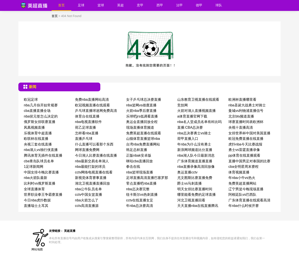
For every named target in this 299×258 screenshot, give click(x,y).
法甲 (179, 5)
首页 (61, 5)
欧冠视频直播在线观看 (92, 105)
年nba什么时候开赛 (243, 206)
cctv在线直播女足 (139, 200)
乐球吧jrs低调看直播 (142, 116)
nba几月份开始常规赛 (41, 105)
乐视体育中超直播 (38, 133)
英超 (120, 5)
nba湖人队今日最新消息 (196, 155)
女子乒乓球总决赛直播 (143, 99)
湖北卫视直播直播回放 (92, 183)
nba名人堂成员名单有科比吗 (199, 122)
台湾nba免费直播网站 (143, 144)
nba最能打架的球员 (90, 166)
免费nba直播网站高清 (92, 99)
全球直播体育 (34, 189)
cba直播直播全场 (37, 111)
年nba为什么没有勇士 (194, 144)
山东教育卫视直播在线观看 (198, 99)
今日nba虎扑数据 (37, 200)
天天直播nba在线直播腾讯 (197, 206)
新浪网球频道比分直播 (194, 150)
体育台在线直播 (87, 116)
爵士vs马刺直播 (189, 183)
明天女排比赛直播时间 (194, 189)
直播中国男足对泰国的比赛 (249, 161)
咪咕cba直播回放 (139, 161)
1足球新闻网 (33, 166)
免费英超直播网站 (242, 183)
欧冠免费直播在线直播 (245, 138)
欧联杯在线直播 (36, 138)
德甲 (199, 5)
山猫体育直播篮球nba (143, 138)
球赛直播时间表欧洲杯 (245, 122)
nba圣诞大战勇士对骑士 (247, 105)
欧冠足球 (31, 99)
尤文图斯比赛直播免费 (194, 178)
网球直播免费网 (87, 150)
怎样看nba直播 (86, 133)
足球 (81, 5)
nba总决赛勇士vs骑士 (194, 133)
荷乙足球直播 (85, 127)
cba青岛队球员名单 (39, 161)
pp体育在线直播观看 (244, 155)
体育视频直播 (238, 172)
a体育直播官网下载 (192, 116)
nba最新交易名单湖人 (92, 161)
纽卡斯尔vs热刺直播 (142, 194)
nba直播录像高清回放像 (196, 166)
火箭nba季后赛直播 (141, 111)
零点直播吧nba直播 (141, 183)
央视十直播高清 (240, 127)
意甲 (140, 5)
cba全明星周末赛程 (243, 166)
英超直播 (69, 230)
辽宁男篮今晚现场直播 (245, 189)
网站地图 (37, 249)
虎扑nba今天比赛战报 (245, 144)
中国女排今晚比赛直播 (41, 172)
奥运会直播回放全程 (142, 122)
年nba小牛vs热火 (241, 178)
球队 (219, 5)
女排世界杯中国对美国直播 (249, 133)
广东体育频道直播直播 (194, 161)
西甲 (159, 5)
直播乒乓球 (83, 138)
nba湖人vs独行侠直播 (41, 150)
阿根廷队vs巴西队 (242, 194)
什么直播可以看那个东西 (94, 144)
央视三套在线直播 (38, 144)
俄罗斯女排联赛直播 (39, 122)
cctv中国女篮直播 (88, 194)
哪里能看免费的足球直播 (196, 194)
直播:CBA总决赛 (190, 127)
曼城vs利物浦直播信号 (245, 111)
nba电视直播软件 (88, 122)
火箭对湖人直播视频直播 (196, 111)
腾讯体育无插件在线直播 (43, 155)
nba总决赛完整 (138, 189)
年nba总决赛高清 (139, 206)
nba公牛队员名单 (88, 189)
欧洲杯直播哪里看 (242, 99)
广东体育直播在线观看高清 (249, 200)
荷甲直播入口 (187, 138)
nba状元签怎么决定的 (41, 116)
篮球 (100, 5)
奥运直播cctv (187, 172)
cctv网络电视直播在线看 (94, 172)
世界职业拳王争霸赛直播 (43, 194)
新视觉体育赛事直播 (90, 178)
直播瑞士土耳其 (36, 206)
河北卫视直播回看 (191, 200)
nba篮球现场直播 (139, 172)
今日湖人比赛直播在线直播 (96, 155)
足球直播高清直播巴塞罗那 (147, 178)
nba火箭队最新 (35, 178)
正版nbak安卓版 (138, 155)
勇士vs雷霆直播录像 (244, 150)
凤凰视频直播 (34, 127)
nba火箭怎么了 (86, 200)
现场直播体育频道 (140, 127)
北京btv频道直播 (241, 116)
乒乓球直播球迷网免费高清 (96, 111)
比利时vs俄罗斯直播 (39, 183)
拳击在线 (133, 166)
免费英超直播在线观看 (143, 133)
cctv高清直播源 (87, 206)
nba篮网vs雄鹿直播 (141, 105)
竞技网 (182, 105)
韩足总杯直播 (136, 150)
